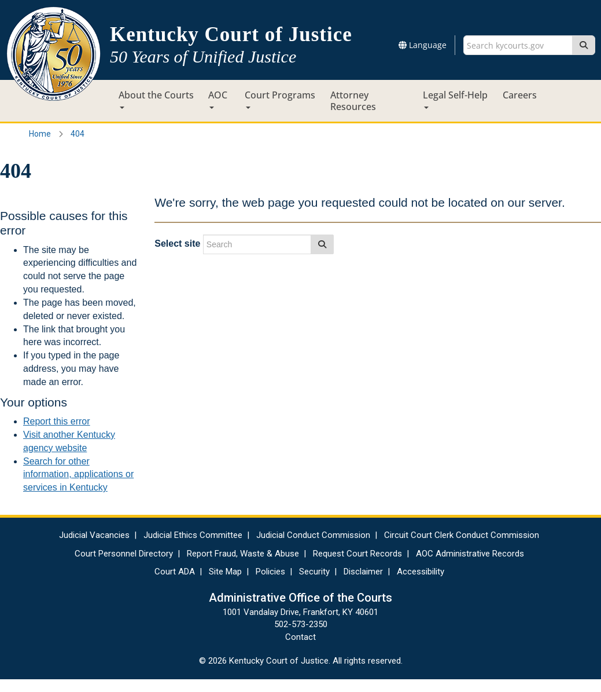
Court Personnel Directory (124, 553)
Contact (300, 637)
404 (77, 133)
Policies (270, 571)
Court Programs (280, 99)
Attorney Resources (353, 101)
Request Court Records (357, 553)
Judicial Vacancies (94, 535)
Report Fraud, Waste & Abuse (243, 553)
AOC (217, 99)
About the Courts (156, 99)
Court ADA (174, 571)
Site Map (225, 571)
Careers (520, 95)
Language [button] (423, 44)
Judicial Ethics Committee (192, 535)
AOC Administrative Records (470, 553)
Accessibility (420, 571)
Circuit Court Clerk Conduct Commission (461, 535)
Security (314, 571)
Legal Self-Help (455, 99)
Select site (177, 243)
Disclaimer (363, 571)
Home (40, 133)
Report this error (56, 421)
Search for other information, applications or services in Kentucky (78, 474)
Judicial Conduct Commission (313, 535)
